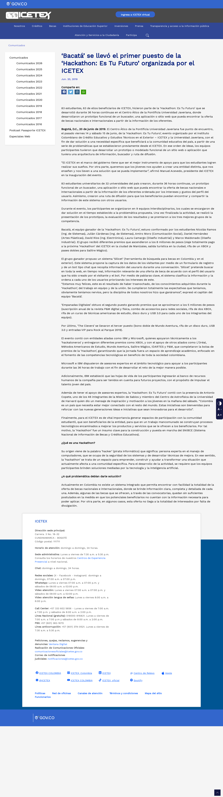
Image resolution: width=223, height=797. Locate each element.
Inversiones (121, 26)
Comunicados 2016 (29, 124)
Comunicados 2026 (29, 63)
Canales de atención (90, 764)
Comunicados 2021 (29, 93)
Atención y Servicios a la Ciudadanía (97, 35)
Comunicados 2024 (29, 75)
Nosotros (19, 26)
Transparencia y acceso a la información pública (179, 26)
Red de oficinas (61, 764)
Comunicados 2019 (29, 106)
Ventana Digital (58, 714)
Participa (131, 35)
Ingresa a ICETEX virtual (135, 14)
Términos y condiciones (123, 764)
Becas (52, 26)
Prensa (139, 26)
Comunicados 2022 (29, 87)
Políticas (40, 764)
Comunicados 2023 (29, 81)
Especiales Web (19, 136)
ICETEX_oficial (108, 751)
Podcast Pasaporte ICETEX (27, 130)
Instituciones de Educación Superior (85, 26)
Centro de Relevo (142, 744)
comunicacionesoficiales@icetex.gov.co (58, 722)
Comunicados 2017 (29, 118)
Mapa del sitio (153, 764)
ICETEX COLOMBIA (48, 743)
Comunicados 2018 (29, 112)
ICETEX (104, 743)
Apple (166, 744)
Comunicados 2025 (29, 69)
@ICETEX (42, 751)
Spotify (135, 751)
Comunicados (18, 57)
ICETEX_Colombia (79, 743)
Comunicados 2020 (29, 99)
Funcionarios (43, 767)
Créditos (37, 26)
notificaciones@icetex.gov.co (65, 729)
